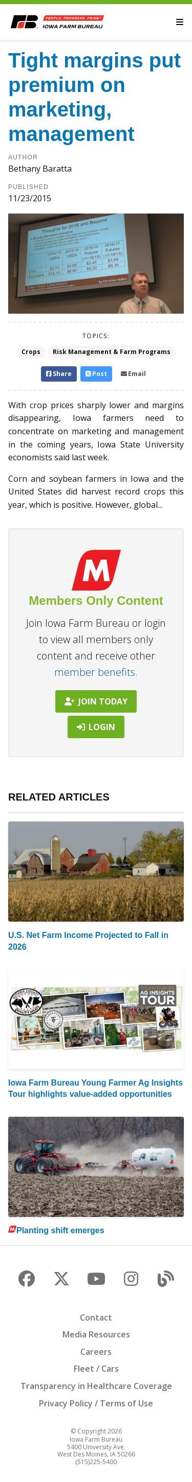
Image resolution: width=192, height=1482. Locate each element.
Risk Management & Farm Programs (111, 351)
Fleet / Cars (96, 1368)
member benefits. (96, 672)
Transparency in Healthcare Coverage (96, 1386)
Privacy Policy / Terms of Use (96, 1403)
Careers (96, 1351)
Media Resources (96, 1334)
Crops (31, 351)
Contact (96, 1317)
